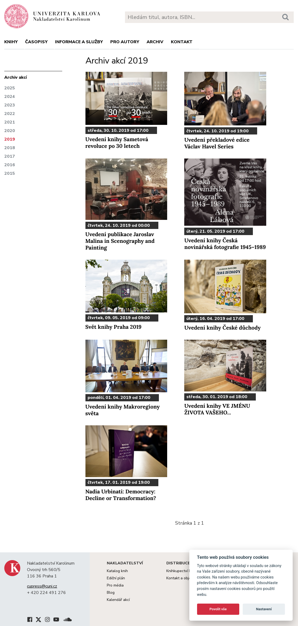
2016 (9, 165)
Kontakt (182, 42)
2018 (9, 148)
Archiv (155, 42)
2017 (9, 156)
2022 (9, 114)
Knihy (11, 42)
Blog (111, 592)
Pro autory (124, 42)
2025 (9, 88)
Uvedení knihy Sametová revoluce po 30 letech (116, 142)
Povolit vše (218, 609)
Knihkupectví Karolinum (186, 570)
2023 (9, 105)
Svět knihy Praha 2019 (113, 327)
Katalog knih (117, 570)
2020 (9, 131)
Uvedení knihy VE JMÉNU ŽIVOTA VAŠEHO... (217, 409)
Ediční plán (116, 578)
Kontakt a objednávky (184, 578)
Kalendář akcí (118, 599)
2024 (9, 97)
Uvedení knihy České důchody (222, 327)
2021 (9, 122)
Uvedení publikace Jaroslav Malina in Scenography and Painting (120, 241)
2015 (9, 173)
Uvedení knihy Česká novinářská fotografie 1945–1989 (225, 244)
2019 (9, 139)
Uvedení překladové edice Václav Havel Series (216, 143)
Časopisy (36, 42)
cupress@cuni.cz (42, 586)
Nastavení (264, 609)
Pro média (115, 585)
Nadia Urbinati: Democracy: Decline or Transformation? (120, 495)
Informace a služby (79, 42)
